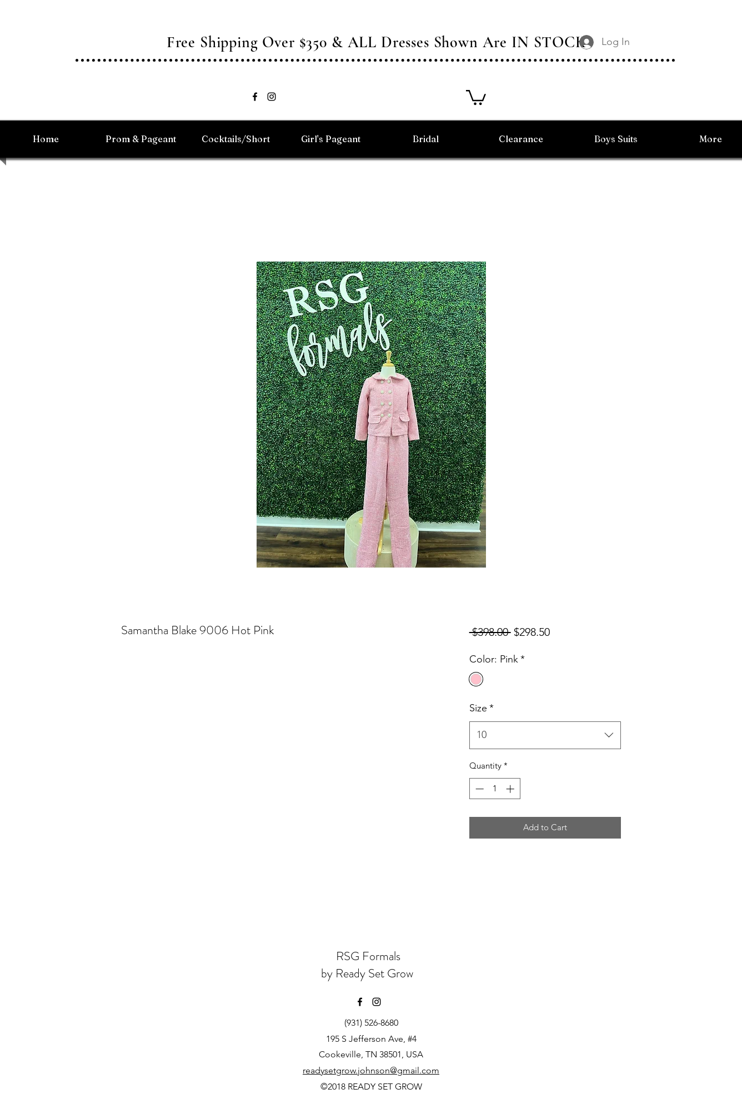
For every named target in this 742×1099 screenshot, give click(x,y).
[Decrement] (478, 789)
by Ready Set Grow (368, 973)
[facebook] (254, 96)
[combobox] (545, 735)
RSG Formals (368, 956)
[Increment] (511, 789)
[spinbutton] (494, 789)
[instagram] (271, 96)
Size (481, 708)
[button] (476, 96)
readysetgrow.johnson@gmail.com (371, 1070)
